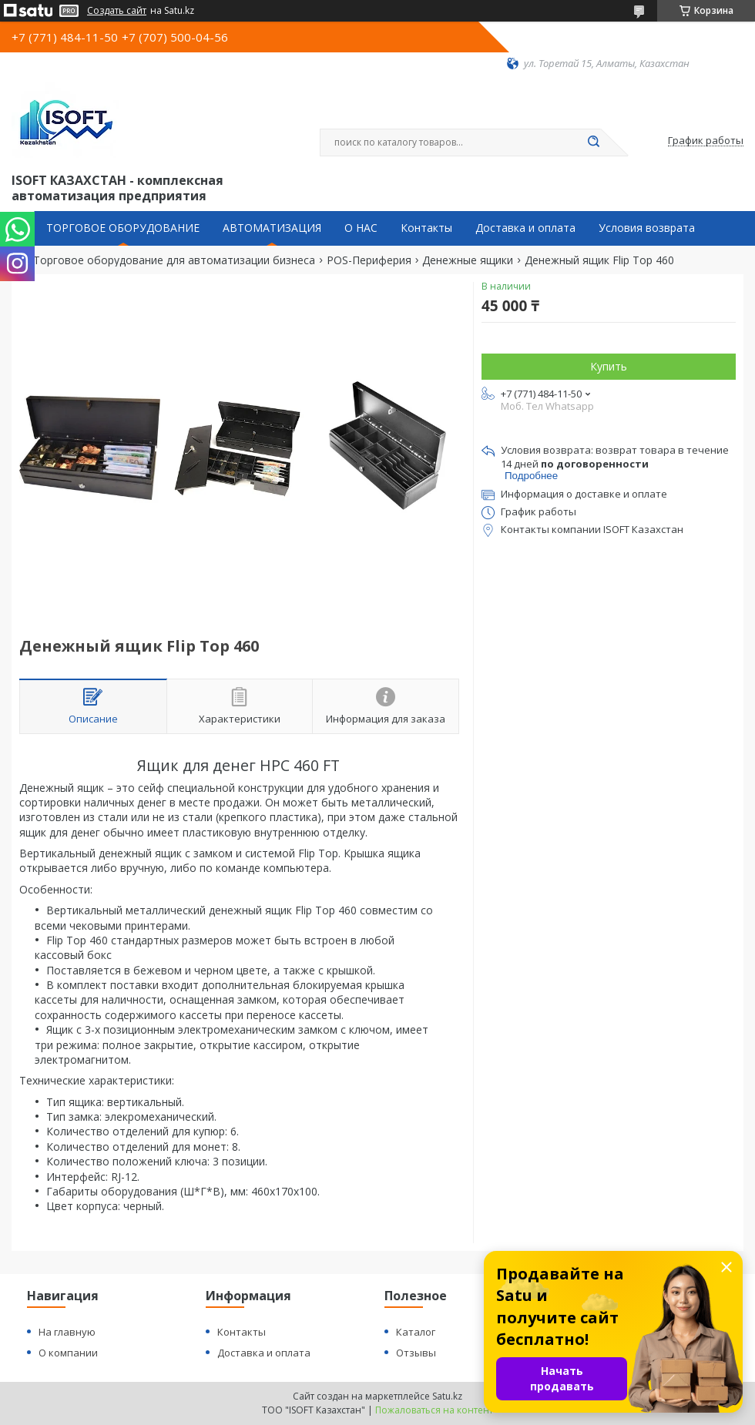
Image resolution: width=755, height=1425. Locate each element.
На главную (67, 1332)
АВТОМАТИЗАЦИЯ (272, 228)
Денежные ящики (467, 260)
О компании (68, 1353)
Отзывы (416, 1353)
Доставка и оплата (525, 228)
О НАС (361, 228)
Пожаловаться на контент (434, 1410)
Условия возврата (647, 228)
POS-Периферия (369, 260)
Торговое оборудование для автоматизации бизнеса (174, 260)
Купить (608, 366)
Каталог (415, 1332)
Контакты (426, 228)
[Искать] (593, 142)
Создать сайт (116, 10)
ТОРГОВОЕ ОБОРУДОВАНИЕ (123, 228)
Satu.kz (447, 1396)
